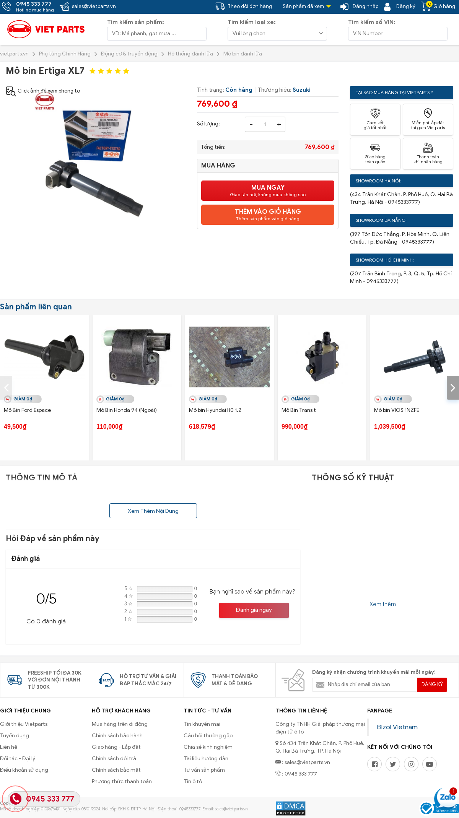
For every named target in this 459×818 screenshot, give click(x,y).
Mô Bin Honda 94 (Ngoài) (126, 410)
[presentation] (6, 388)
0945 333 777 (50, 799)
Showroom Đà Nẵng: (381, 220)
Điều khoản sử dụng (24, 770)
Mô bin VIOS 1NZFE (396, 410)
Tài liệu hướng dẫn (206, 758)
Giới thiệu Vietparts (23, 724)
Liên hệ (8, 747)
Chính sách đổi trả (114, 758)
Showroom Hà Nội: (378, 181)
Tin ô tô (193, 781)
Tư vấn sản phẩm (204, 770)
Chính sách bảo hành (117, 735)
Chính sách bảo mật (116, 770)
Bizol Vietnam (397, 727)
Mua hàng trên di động (120, 724)
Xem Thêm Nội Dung (153, 511)
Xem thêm (382, 604)
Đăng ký (432, 684)
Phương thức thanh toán (122, 781)
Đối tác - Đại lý (17, 758)
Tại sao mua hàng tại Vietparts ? (394, 92)
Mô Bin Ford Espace (27, 410)
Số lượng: (208, 123)
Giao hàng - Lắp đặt (116, 747)
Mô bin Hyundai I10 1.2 (215, 410)
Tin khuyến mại (202, 724)
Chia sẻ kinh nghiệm (208, 747)
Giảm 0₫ (22, 399)
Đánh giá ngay (254, 610)
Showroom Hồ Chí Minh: (385, 260)
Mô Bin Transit (299, 410)
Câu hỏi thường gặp (208, 735)
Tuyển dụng (14, 735)
